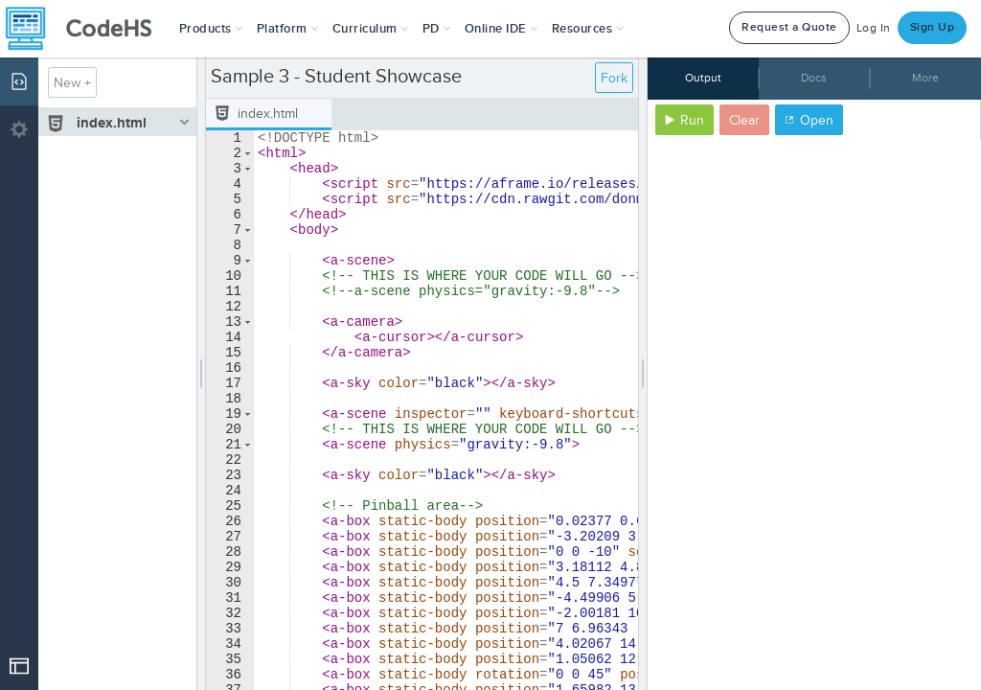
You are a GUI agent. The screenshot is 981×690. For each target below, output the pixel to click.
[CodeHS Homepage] (86, 29)
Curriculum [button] (370, 28)
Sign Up (932, 27)
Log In (873, 28)
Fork (614, 78)
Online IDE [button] (501, 28)
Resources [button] (588, 28)
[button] (211, 29)
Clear (744, 120)
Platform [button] (288, 28)
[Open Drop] (19, 666)
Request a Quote (789, 27)
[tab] (268, 114)
